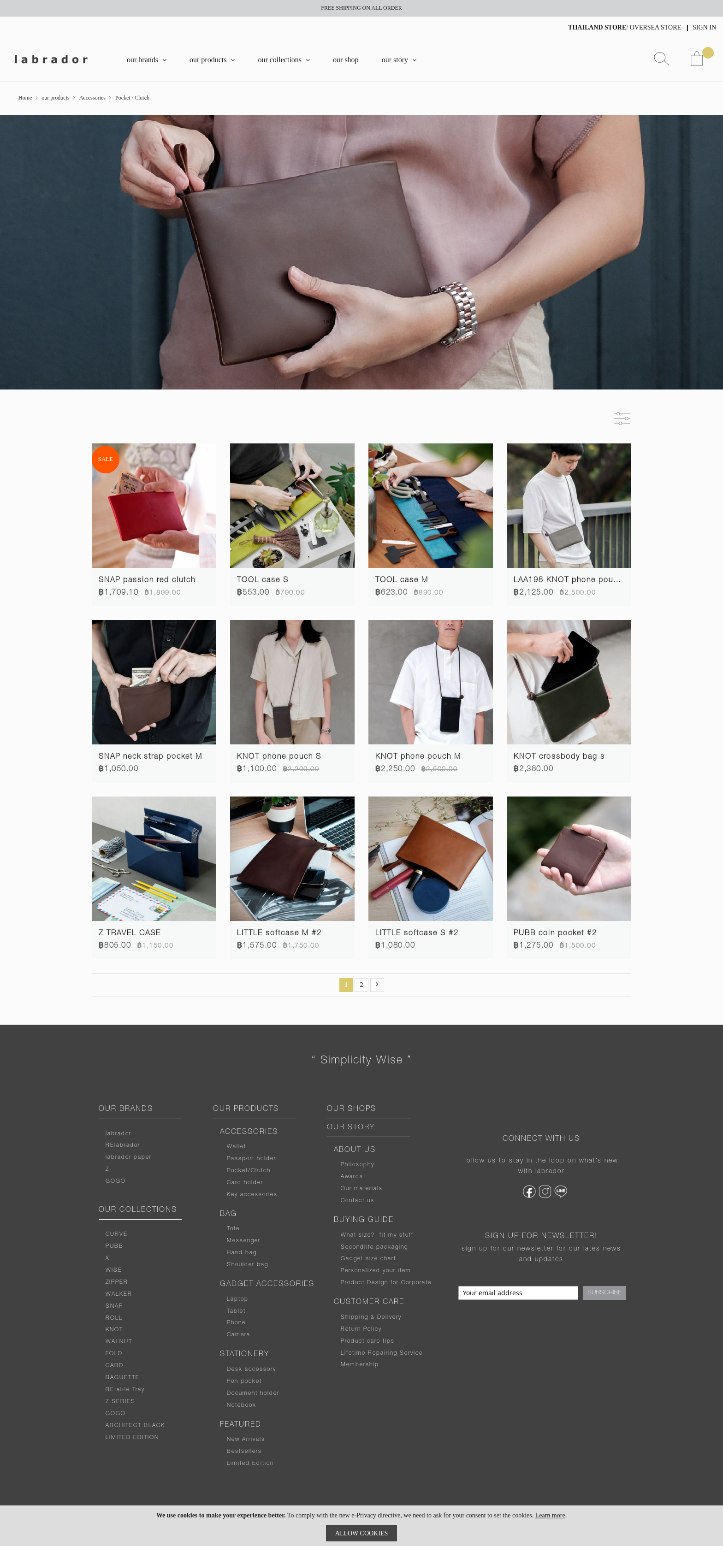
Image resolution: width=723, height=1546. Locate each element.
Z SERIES (121, 1401)
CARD (115, 1366)
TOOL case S (263, 580)
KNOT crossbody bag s (559, 757)
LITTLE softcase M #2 (279, 934)
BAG (228, 1214)
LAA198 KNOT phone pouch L (572, 580)
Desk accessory (251, 1369)
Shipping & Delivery (371, 1317)
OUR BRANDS (126, 1109)
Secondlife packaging (374, 1247)
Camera (238, 1335)
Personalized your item (376, 1271)
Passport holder (251, 1159)
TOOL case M (401, 580)
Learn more (550, 1515)
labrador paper (129, 1157)
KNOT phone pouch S (279, 757)
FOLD (114, 1354)
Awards (352, 1177)
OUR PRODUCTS (246, 1109)
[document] (361, 1525)
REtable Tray (125, 1390)
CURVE (117, 1234)
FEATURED (240, 1425)
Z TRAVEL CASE (130, 934)
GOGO (116, 1181)
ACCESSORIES (249, 1132)
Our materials (362, 1189)
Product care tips (368, 1341)
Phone (236, 1323)
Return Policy (361, 1329)
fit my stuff (394, 1235)
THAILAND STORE (597, 27)
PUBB (115, 1246)
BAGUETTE (123, 1378)
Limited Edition (250, 1463)
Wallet (236, 1147)
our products (55, 97)
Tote (233, 1229)
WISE (114, 1270)
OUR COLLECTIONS (138, 1210)
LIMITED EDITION (132, 1437)
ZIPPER (117, 1282)
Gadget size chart (368, 1259)
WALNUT (119, 1342)
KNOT (114, 1330)
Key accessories (252, 1195)
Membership (360, 1365)
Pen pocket (244, 1381)
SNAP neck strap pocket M (150, 757)
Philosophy (357, 1165)
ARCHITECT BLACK (135, 1425)
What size (356, 1235)
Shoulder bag (247, 1265)
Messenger (244, 1241)
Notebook (241, 1405)
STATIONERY (244, 1354)
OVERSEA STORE (655, 27)
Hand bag (242, 1253)
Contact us (357, 1201)
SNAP (114, 1306)
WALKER (119, 1294)
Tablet (236, 1311)
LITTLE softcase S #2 (417, 934)
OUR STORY (351, 1128)
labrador (118, 1134)
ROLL (114, 1318)
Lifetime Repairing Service (382, 1353)
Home (25, 97)
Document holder (253, 1393)
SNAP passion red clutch (147, 580)
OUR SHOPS (351, 1109)
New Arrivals (246, 1439)
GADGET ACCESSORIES (267, 1284)
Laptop (238, 1299)
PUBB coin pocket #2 (555, 934)
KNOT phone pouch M (418, 757)
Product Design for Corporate (386, 1283)
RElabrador (123, 1145)
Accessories (92, 97)
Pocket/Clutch (249, 1171)
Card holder (245, 1183)
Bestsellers (244, 1451)
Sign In (704, 27)
